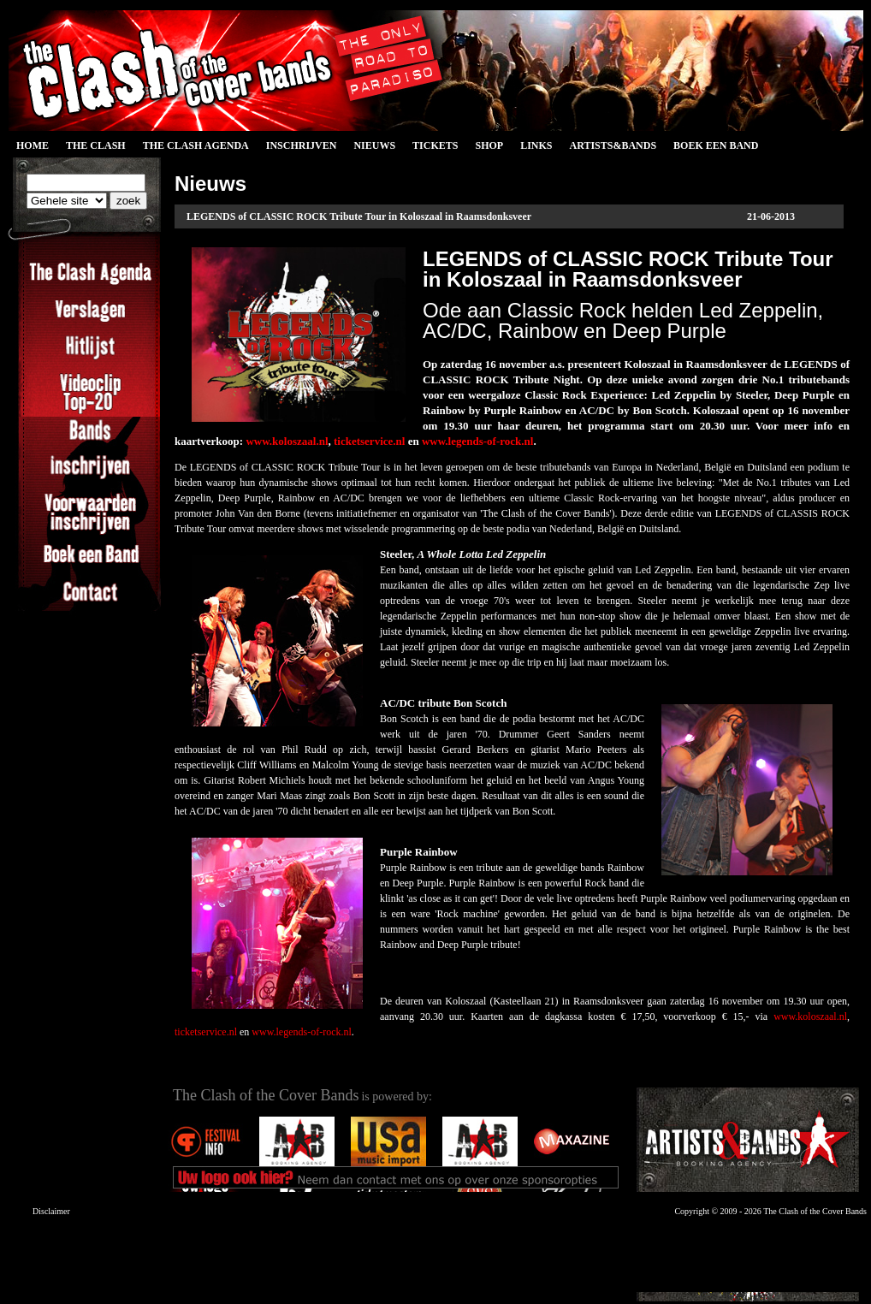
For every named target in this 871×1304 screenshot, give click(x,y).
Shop (489, 145)
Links (536, 145)
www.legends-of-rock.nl (477, 441)
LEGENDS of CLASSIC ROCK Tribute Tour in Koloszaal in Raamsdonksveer (359, 216)
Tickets (435, 145)
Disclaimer (51, 1211)
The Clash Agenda (196, 145)
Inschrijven (301, 145)
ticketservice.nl (369, 441)
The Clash (96, 145)
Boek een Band (715, 145)
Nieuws (374, 145)
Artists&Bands (612, 145)
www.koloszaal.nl (287, 441)
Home (32, 145)
